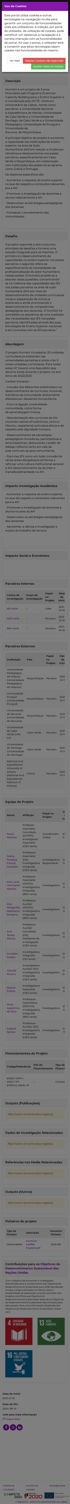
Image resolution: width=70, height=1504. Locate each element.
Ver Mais (15, 60)
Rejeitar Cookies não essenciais (44, 60)
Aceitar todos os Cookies (48, 66)
